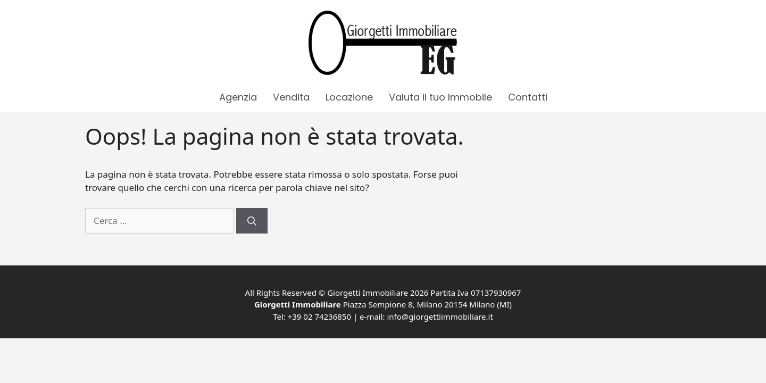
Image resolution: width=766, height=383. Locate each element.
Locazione (349, 97)
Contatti (527, 97)
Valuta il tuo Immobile (440, 97)
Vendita (291, 97)
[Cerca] (252, 221)
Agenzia (238, 97)
